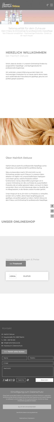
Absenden (44, 380)
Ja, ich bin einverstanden (27, 407)
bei (16, 264)
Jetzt (14, 352)
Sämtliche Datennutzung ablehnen (27, 412)
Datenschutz (17, 346)
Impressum (8, 346)
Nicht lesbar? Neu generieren (28, 380)
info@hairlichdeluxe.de (12, 343)
